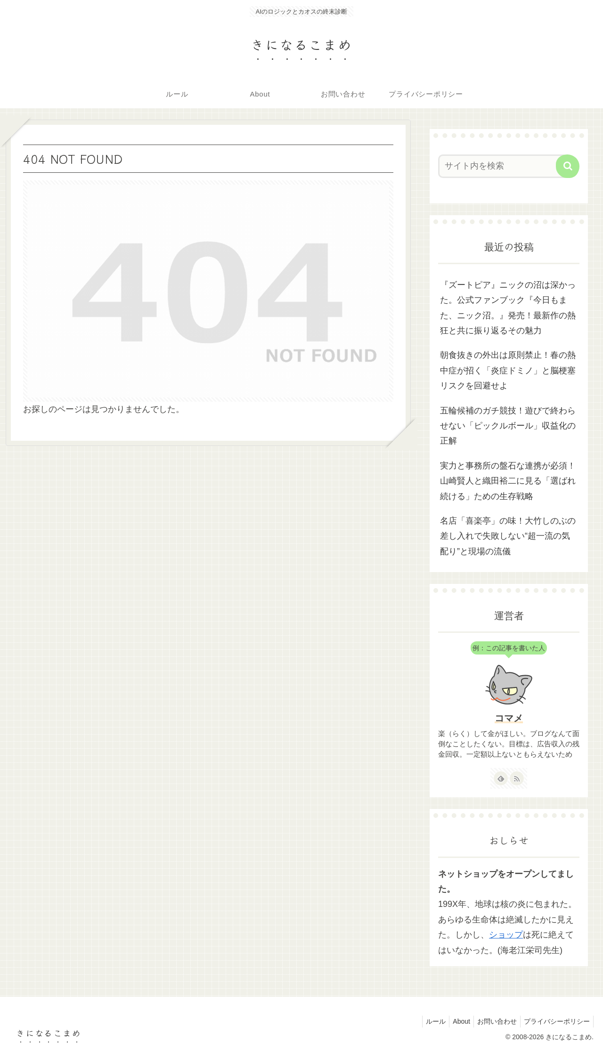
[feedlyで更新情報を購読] (501, 778)
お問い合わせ (493, 1021)
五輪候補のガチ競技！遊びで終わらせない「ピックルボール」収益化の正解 (508, 426)
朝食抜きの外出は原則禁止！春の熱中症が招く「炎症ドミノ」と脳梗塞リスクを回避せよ (508, 370)
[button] (567, 166)
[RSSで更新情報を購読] (517, 778)
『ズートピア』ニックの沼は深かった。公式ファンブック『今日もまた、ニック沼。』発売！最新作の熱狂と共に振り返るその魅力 (508, 307)
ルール (426, 1021)
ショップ (506, 934)
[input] (503, 166)
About (454, 1021)
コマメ (509, 718)
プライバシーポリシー (555, 1021)
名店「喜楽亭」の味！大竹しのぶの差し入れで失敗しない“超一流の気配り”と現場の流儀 (508, 536)
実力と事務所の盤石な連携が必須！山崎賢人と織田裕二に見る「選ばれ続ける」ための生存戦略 (508, 481)
